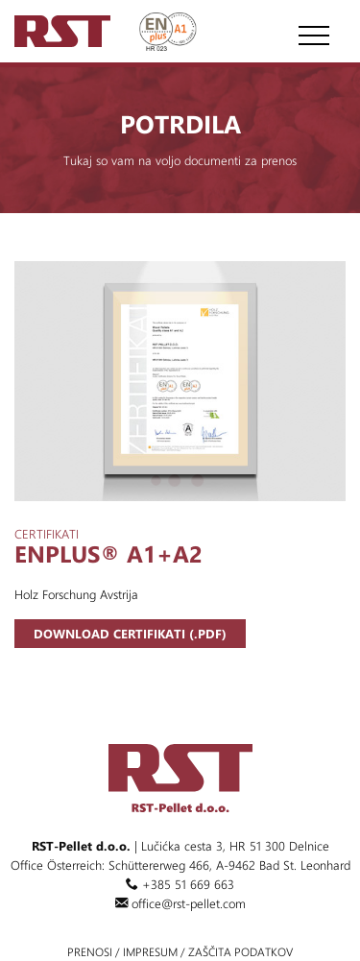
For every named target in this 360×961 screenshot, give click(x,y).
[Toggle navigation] (310, 29)
